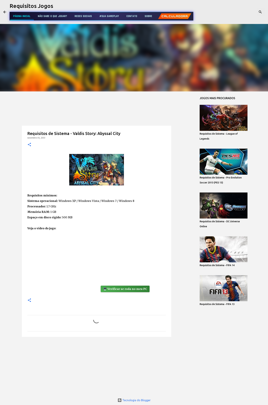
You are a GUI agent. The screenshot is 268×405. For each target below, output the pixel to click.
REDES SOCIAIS (83, 16)
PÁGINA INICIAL (21, 16)
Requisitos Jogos (31, 6)
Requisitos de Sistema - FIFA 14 (217, 265)
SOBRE (148, 16)
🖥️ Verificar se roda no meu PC (125, 289)
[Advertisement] (97, 115)
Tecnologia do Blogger (134, 400)
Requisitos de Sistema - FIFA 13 (217, 304)
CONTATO (131, 16)
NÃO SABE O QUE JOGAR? (52, 16)
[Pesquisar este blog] (247, 12)
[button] (29, 144)
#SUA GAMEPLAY (109, 16)
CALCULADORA (174, 16)
